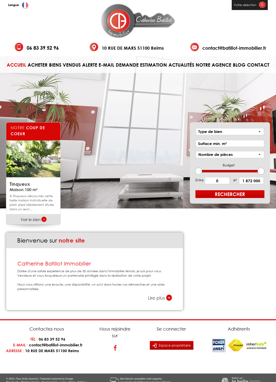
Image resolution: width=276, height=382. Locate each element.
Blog (239, 64)
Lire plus (160, 298)
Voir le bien (33, 219)
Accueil (16, 64)
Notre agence (213, 64)
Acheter (37, 64)
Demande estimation (141, 64)
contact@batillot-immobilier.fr (234, 48)
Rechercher (230, 194)
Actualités (181, 64)
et (235, 180)
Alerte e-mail (98, 64)
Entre (199, 180)
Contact (258, 64)
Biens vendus (65, 64)
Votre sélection (245, 5)
